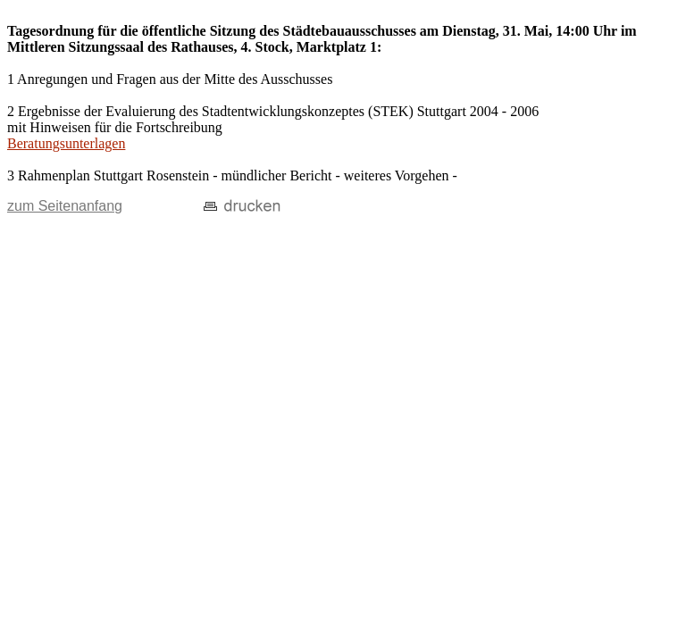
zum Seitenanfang (64, 205)
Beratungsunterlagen (66, 143)
